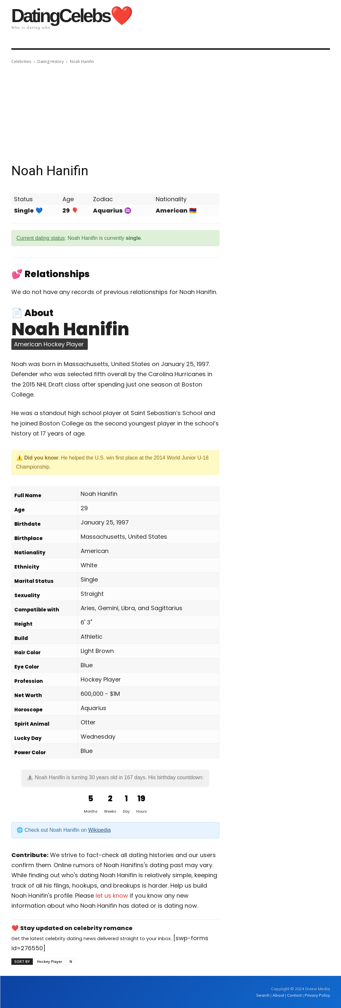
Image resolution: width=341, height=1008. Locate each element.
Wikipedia (99, 830)
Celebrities (21, 61)
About (278, 995)
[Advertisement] (170, 113)
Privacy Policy (317, 995)
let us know (112, 895)
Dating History (50, 61)
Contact (294, 995)
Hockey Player (49, 961)
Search (263, 995)
